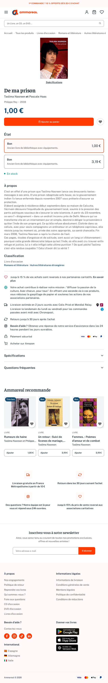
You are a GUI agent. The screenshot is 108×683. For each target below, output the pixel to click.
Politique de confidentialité (70, 594)
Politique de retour (14, 585)
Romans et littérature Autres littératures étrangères (34, 265)
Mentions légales (65, 589)
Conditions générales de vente (72, 585)
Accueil (8, 33)
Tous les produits (24, 33)
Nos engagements (14, 580)
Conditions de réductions (69, 599)
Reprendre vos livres (15, 589)
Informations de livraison (69, 580)
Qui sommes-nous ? (14, 594)
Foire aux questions (14, 599)
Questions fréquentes (54, 368)
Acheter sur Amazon (22, 344)
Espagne (11, 651)
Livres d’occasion (46, 33)
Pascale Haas (37, 96)
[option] (54, 146)
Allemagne (12, 655)
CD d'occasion (12, 604)
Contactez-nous (13, 629)
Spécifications (54, 82)
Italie (8, 660)
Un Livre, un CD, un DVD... (54, 23)
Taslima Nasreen (14, 96)
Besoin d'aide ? (19, 326)
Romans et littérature (69, 33)
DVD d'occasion (12, 609)
